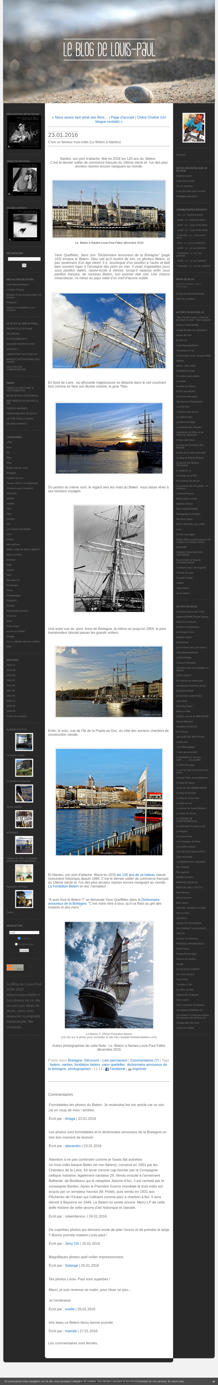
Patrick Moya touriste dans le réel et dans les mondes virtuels (193, 540)
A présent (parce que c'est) (190, 611)
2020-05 (11, 711)
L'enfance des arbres (187, 412)
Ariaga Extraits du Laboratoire (191, 330)
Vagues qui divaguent (187, 994)
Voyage (10, 636)
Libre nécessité (184, 857)
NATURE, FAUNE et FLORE (191, 908)
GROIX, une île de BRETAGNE (192, 716)
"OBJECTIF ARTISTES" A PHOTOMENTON (20, 389)
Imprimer (137, 1069)
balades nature (184, 637)
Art (8, 452)
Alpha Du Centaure (186, 622)
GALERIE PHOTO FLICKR (21, 344)
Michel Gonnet (183, 897)
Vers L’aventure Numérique (190, 1005)
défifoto (10, 498)
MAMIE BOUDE (184, 877)
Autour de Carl (183, 335)
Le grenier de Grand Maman (191, 808)
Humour (11, 519)
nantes (67, 1065)
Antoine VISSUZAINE (187, 325)
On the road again (185, 534)
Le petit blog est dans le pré (190, 826)
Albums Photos (17, 729)
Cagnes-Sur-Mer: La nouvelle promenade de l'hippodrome (22, 859)
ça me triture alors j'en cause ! (191, 647)
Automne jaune (184, 176)
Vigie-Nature (182, 588)
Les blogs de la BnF (186, 475)
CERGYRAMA (183, 657)
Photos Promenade (186, 954)
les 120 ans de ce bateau (136, 875)
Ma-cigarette (182, 872)
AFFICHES (12, 832)
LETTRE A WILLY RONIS (20, 418)
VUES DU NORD (185, 1028)
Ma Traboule (182, 867)
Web (9, 646)
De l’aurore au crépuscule (189, 680)
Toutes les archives (17, 716)
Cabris (10, 912)
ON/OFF (180, 933)
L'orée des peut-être (186, 752)
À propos (181, 154)
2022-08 (11, 675)
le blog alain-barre (185, 440)
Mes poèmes (13, 544)
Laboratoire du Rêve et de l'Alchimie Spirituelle (189, 433)
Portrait (10, 605)
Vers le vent (182, 1000)
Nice (9, 575)
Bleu (9, 457)
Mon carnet (182, 902)
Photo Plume (183, 948)
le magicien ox (183, 470)
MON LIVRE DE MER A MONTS (23, 549)
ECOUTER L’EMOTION (188, 696)
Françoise (182, 235)
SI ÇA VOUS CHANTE (188, 969)
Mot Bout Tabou (184, 519)
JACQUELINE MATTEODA (190, 736)
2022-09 (11, 670)
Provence (11, 616)
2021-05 (11, 690)
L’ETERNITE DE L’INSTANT (191, 862)
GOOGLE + (13, 349)
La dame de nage (185, 765)
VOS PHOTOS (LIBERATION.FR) (16, 368)
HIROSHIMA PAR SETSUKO (22, 413)
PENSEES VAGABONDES (190, 943)
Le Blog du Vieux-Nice (187, 798)
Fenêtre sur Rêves (185, 386)
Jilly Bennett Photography (189, 401)
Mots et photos (14, 554)
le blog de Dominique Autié (190, 293)
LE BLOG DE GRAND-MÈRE (191, 788)
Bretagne (11, 473)
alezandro (73, 1146)
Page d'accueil (122, 117)
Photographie (13, 595)
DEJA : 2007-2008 (185, 366)
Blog (9, 462)
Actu (9, 447)
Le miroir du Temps (186, 813)
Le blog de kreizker (186, 793)
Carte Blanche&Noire (18, 284)
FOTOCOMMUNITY (17, 339)
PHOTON (181, 547)
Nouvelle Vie (13, 580)
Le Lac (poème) (184, 186)
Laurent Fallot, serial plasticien (192, 777)
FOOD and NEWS (185, 391)
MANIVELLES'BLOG (187, 882)
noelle (180, 220)
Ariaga (70, 1119)
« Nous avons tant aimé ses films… (80, 117)
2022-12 (11, 665)
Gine (179, 243)
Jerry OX (72, 1244)
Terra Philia (182, 979)
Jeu (8, 524)
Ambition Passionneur (187, 627)
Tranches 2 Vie (184, 984)
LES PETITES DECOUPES (190, 851)
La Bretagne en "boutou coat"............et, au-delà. (188, 758)
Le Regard (181, 831)
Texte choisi (13, 626)
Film (9, 508)
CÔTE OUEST (184, 675)
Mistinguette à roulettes (188, 514)
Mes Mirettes (183, 892)
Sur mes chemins (185, 974)
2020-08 (11, 706)
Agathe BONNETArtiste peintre (192, 616)
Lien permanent (114, 1060)
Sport (9, 621)
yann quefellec (113, 1065)
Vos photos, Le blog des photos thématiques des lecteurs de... (192, 1016)
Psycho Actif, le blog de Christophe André (188, 561)
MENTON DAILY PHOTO (189, 887)
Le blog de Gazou (185, 782)
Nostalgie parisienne (187, 196)
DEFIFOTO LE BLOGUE (19, 328)
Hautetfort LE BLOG (186, 726)
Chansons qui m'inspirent (20, 488)
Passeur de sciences (187, 938)
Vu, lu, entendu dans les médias (23, 641)
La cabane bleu (184, 417)
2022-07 (11, 680)
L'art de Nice (182, 406)
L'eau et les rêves (185, 181)
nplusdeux (181, 918)
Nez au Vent (182, 913)
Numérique (12, 585)
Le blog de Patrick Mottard (190, 457)
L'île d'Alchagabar (185, 747)
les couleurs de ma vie (187, 480)
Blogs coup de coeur (17, 467)
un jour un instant (15, 631)
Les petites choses (186, 846)
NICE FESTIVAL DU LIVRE (190, 524)
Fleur (9, 513)
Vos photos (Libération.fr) (189, 1010)
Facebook (115, 1069)
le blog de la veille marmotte (190, 452)
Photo (10, 590)
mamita (71, 1331)
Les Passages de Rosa (188, 841)
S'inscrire (24, 938)
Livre (9, 534)
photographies (79, 1069)
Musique (11, 559)
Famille (10, 503)
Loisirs (10, 539)
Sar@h (180, 964)
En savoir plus (176, 1381)
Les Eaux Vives (184, 836)
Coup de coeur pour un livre (190, 191)
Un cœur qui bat (184, 989)
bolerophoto (182, 642)
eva (179, 214)
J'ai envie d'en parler (187, 396)
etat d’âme (181, 701)
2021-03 (11, 695)
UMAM (180, 583)
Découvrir (12, 493)
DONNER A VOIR (185, 371)
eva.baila (181, 381)
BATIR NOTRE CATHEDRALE (22, 395)
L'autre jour (182, 742)
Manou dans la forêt (186, 498)
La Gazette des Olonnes (189, 427)
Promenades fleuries (17, 611)
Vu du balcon (183, 593)
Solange (71, 1265)
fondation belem (87, 1065)
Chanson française (186, 662)
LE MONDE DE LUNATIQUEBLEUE (186, 819)
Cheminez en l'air (185, 350)
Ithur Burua (182, 731)
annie (180, 225)
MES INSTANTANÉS (187, 509)
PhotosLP (12, 302)
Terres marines (14, 807)
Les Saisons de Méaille (19, 529)
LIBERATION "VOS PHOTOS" (22, 354)
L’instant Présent (15, 289)
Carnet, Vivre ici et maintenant (22, 483)
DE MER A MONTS (17, 423)
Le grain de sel (184, 803)
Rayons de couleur (186, 959)
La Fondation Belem (63, 886)
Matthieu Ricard (184, 503)
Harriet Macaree (184, 721)
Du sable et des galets (187, 376)
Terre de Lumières (185, 299)
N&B (9, 565)
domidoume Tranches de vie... (192, 685)
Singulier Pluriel (184, 578)
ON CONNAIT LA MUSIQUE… (192, 928)
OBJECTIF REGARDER (189, 923)
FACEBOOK (13, 333)
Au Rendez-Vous (185, 632)
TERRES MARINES (17, 408)
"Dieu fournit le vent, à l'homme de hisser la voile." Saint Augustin (193, 318)
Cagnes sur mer (15, 478)
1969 (9, 442)
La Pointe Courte (15, 755)
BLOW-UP (181, 340)
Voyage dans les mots (187, 1023)
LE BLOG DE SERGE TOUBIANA (187, 464)
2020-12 (11, 701)
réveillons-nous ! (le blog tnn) (191, 567)
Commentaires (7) (144, 1060)
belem (55, 1065)
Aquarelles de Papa (17, 886)
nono (178, 529)
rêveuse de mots (185, 572)
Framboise (182, 253)
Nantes (10, 570)
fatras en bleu (183, 711)
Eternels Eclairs (184, 706)
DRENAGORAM (184, 691)
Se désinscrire (24, 944)
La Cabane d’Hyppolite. (19, 781)
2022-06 (11, 685)
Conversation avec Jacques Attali (193, 355)
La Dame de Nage (185, 422)
